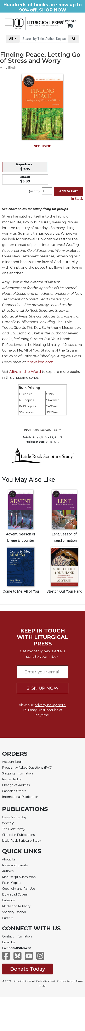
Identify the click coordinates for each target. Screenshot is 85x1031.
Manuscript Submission (19, 877)
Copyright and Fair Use (18, 889)
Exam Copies (11, 883)
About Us (9, 859)
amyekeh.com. (41, 362)
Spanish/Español (14, 912)
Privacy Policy (65, 981)
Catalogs (8, 900)
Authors (7, 871)
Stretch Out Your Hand (64, 591)
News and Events (15, 865)
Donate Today (27, 969)
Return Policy (12, 779)
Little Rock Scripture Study (21, 841)
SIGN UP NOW (42, 688)
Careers (7, 918)
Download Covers (15, 894)
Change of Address (16, 785)
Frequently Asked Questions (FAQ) (27, 767)
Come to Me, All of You (21, 591)
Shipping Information (17, 773)
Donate (70, 21)
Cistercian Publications (18, 835)
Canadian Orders (14, 791)
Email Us (8, 942)
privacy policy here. (50, 705)
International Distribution (20, 797)
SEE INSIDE (42, 146)
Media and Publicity (16, 906)
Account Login (12, 762)
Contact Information (17, 936)
